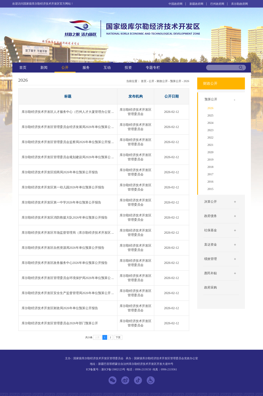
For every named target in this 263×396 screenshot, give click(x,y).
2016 (211, 181)
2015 (211, 189)
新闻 (44, 68)
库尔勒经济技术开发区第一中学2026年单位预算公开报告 (61, 202)
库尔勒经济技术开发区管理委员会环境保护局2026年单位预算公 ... (68, 278)
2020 (211, 152)
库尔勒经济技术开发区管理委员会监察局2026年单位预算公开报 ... (68, 142)
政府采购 (210, 287)
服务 (86, 68)
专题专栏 (153, 68)
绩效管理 (210, 258)
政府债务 (210, 216)
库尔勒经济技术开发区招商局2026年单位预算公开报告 (60, 172)
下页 (118, 337)
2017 (211, 174)
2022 (211, 137)
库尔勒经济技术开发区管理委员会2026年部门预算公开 (60, 323)
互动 (107, 68)
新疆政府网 (196, 3)
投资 (128, 68)
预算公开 (175, 81)
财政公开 (162, 81)
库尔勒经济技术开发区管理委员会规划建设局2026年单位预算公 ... (68, 157)
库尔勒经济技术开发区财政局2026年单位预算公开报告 (60, 308)
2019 (211, 159)
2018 (211, 166)
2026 (186, 81)
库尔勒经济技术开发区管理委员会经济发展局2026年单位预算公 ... (68, 127)
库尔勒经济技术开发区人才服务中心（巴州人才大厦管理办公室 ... (68, 111)
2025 (211, 115)
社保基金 (210, 230)
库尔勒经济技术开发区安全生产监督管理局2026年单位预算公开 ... (68, 293)
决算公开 (210, 201)
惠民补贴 (210, 273)
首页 (22, 68)
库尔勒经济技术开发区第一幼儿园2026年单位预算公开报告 (63, 187)
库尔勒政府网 (239, 3)
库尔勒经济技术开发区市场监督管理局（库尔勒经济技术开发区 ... (68, 232)
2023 (211, 130)
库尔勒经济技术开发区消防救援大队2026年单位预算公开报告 (65, 217)
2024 (211, 122)
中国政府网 (175, 3)
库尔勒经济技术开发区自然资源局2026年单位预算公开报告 (63, 247)
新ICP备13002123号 (113, 369)
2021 (211, 144)
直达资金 (210, 244)
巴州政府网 (217, 3)
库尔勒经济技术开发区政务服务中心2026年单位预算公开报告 (65, 262)
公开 (65, 68)
